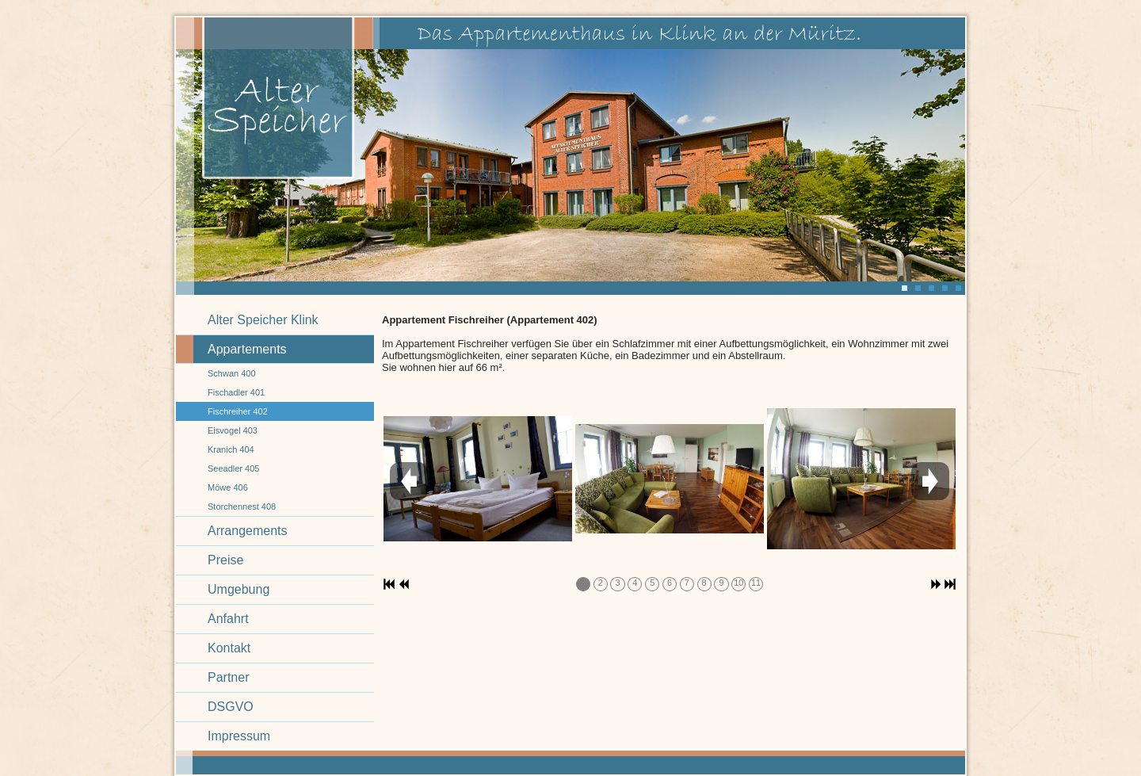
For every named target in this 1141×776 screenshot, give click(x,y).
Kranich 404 (231, 449)
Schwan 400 (232, 373)
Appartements (247, 349)
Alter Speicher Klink (263, 320)
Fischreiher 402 (238, 411)
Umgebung (238, 589)
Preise (225, 560)
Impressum (239, 736)
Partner (228, 677)
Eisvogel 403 (233, 430)
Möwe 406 (228, 487)
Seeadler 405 (233, 468)
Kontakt (229, 648)
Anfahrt (228, 618)
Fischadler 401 (236, 392)
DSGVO (231, 706)
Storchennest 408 (242, 506)
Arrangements (248, 530)
